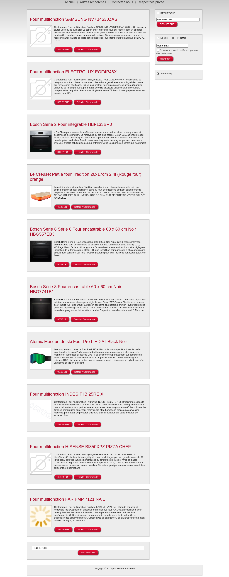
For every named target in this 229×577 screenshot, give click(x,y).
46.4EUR (62, 207)
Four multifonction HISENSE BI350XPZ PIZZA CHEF (80, 446)
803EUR (61, 319)
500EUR (61, 264)
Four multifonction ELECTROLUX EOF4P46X (73, 71)
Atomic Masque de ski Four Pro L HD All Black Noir (78, 341)
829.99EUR (63, 49)
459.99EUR (63, 477)
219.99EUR (63, 529)
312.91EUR (63, 152)
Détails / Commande (87, 49)
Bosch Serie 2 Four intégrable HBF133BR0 (71, 124)
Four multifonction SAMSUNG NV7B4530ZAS (73, 19)
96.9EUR (62, 372)
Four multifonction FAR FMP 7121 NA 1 (67, 499)
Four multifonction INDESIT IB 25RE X (66, 394)
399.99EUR (63, 102)
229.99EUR (63, 424)
